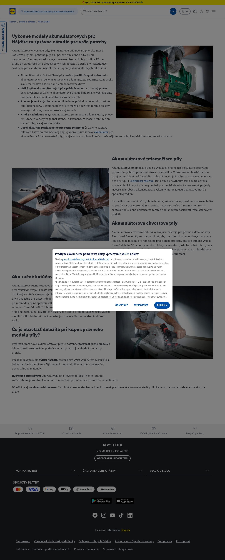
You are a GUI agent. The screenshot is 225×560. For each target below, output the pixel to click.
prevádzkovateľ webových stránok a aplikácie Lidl (85, 259)
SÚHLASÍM (162, 305)
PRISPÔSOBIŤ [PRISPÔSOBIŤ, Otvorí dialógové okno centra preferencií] (141, 305)
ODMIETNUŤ (121, 305)
